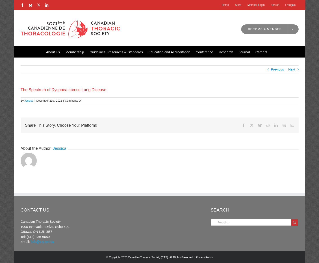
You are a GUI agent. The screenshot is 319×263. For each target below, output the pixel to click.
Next (291, 69)
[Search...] (251, 222)
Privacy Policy (204, 257)
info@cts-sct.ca (42, 242)
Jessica (28, 100)
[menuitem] (290, 5)
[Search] (294, 222)
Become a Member (265, 29)
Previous (277, 69)
